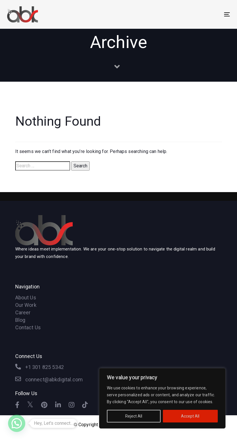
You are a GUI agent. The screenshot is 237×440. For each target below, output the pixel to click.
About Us (25, 297)
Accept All (190, 416)
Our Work (25, 305)
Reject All (133, 416)
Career (23, 312)
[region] (162, 398)
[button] (16, 423)
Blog (20, 320)
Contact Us (28, 327)
